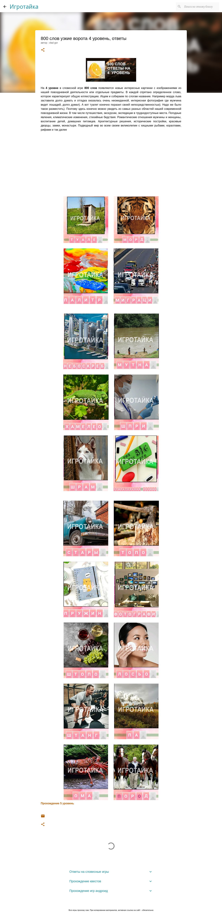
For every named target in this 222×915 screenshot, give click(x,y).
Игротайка (24, 6)
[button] (43, 50)
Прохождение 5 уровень (57, 803)
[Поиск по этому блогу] (201, 6)
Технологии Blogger (111, 902)
